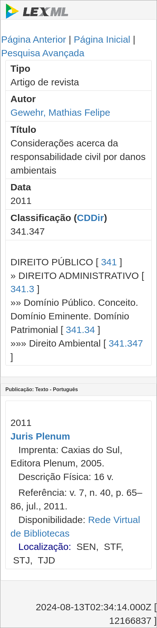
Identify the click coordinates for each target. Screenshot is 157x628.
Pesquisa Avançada (42, 53)
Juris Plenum (40, 436)
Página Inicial (102, 39)
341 (109, 262)
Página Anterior (33, 39)
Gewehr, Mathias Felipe (60, 112)
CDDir (90, 217)
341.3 (22, 289)
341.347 (126, 343)
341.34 (80, 329)
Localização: (44, 546)
